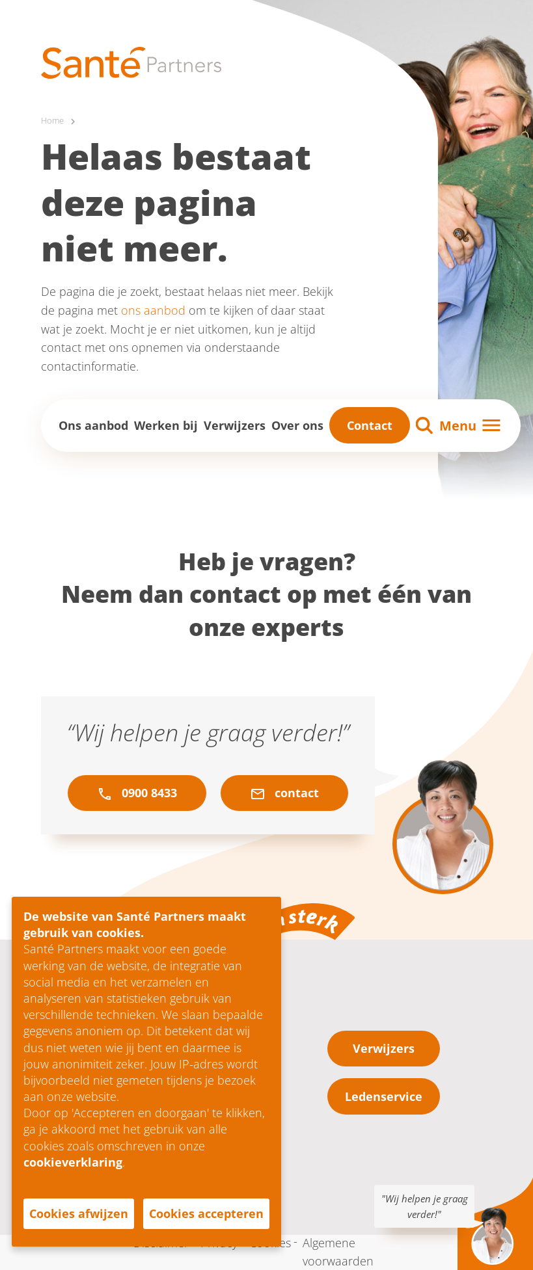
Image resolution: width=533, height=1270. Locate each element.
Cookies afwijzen (78, 1213)
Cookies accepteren (206, 1213)
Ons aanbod (93, 425)
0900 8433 (137, 793)
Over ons (297, 425)
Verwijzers (235, 425)
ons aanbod (153, 310)
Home (53, 120)
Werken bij (166, 425)
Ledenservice (383, 1096)
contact (284, 793)
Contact (369, 425)
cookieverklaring (72, 1162)
